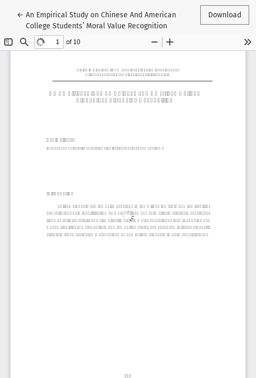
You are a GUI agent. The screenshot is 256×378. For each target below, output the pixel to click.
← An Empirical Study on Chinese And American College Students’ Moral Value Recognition (96, 19)
